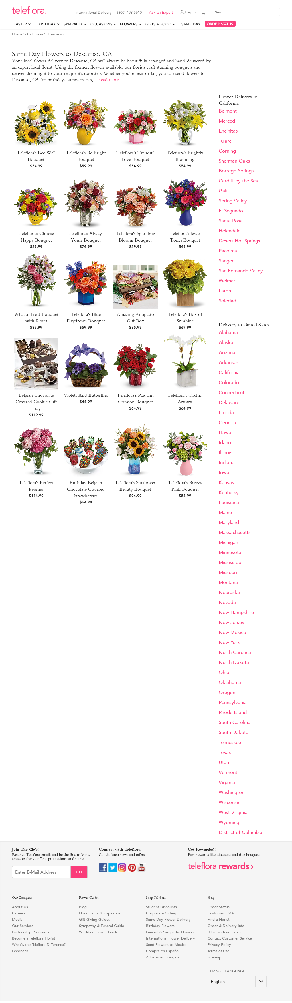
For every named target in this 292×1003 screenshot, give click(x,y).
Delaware (229, 403)
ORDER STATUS (220, 24)
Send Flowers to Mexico (166, 944)
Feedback (20, 950)
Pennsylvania (233, 702)
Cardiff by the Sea (238, 181)
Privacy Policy (219, 944)
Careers (18, 913)
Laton (225, 291)
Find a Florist (219, 919)
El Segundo (231, 211)
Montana (228, 582)
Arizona (227, 353)
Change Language (226, 971)
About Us (20, 906)
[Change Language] (237, 981)
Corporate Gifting (161, 913)
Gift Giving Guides (94, 919)
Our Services (22, 925)
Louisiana (229, 502)
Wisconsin (229, 802)
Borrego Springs (236, 171)
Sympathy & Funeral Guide (101, 925)
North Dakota (234, 662)
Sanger (226, 261)
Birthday (46, 24)
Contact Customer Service (230, 938)
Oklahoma (230, 682)
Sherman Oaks (234, 161)
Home (17, 34)
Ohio (224, 672)
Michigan (228, 542)
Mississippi (230, 562)
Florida (226, 413)
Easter (20, 24)
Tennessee (230, 742)
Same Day (192, 24)
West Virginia (233, 812)
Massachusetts (235, 532)
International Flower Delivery (170, 938)
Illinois (225, 453)
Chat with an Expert (225, 932)
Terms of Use (218, 950)
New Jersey (231, 622)
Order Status (219, 906)
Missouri (228, 572)
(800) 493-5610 (129, 12)
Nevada (227, 602)
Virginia (227, 782)
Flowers (128, 24)
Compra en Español (162, 950)
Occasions (101, 24)
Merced (227, 121)
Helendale (229, 231)
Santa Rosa (231, 221)
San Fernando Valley (241, 271)
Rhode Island (233, 712)
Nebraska (229, 592)
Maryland (229, 522)
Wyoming (229, 822)
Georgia (227, 423)
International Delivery (93, 12)
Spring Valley (233, 201)
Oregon (227, 692)
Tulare (225, 141)
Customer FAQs (221, 913)
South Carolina (234, 722)
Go (79, 872)
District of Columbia (240, 832)
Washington (231, 792)
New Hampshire (236, 612)
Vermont (228, 772)
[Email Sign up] (41, 872)
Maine (225, 512)
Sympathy (73, 24)
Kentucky (229, 493)
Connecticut (231, 393)
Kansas (226, 483)
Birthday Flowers (160, 925)
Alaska (226, 343)
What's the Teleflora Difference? (39, 944)
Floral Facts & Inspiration (100, 913)
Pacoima (228, 251)
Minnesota (230, 552)
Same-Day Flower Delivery (168, 919)
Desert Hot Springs (239, 241)
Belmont (228, 111)
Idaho (225, 443)
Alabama (228, 333)
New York (229, 642)
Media (17, 919)
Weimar (227, 281)
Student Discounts (161, 906)
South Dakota (233, 732)
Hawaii (226, 433)
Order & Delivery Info (226, 925)
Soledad (227, 301)
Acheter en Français (162, 957)
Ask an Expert (161, 12)
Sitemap (214, 957)
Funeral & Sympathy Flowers (170, 932)
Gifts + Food (158, 24)
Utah (224, 762)
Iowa (224, 473)
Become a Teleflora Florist (33, 938)
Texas (225, 752)
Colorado (229, 383)
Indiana (226, 463)
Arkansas (229, 363)
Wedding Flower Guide (98, 932)
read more (109, 79)
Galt (223, 191)
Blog (83, 906)
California (35, 34)
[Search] (247, 12)
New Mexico (232, 632)
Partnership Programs (30, 932)
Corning (227, 151)
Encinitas (228, 131)
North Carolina (235, 652)
